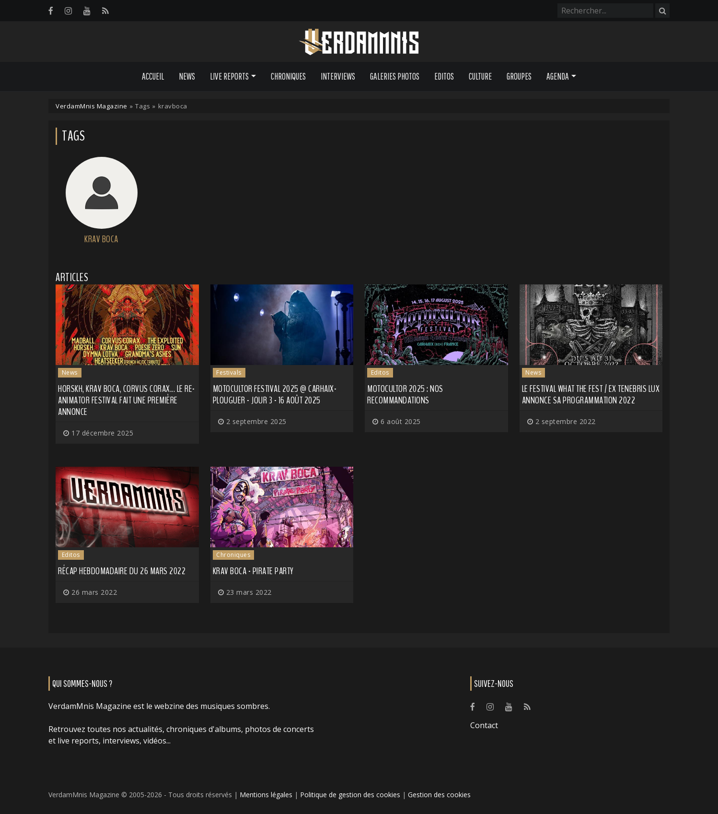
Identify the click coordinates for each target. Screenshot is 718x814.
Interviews (338, 76)
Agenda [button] (557, 76)
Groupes (519, 76)
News (187, 76)
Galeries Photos (394, 76)
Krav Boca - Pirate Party (253, 571)
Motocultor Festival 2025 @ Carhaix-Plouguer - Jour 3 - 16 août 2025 (275, 394)
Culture (480, 76)
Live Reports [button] (229, 76)
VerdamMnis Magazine (91, 106)
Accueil (153, 76)
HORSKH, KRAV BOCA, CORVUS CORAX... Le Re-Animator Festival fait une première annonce (126, 400)
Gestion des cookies (439, 794)
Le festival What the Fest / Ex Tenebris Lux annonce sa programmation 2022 (591, 394)
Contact (484, 725)
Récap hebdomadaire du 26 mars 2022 (121, 571)
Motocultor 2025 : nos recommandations (405, 394)
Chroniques (288, 76)
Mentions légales (266, 794)
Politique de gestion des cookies (350, 794)
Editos (444, 76)
